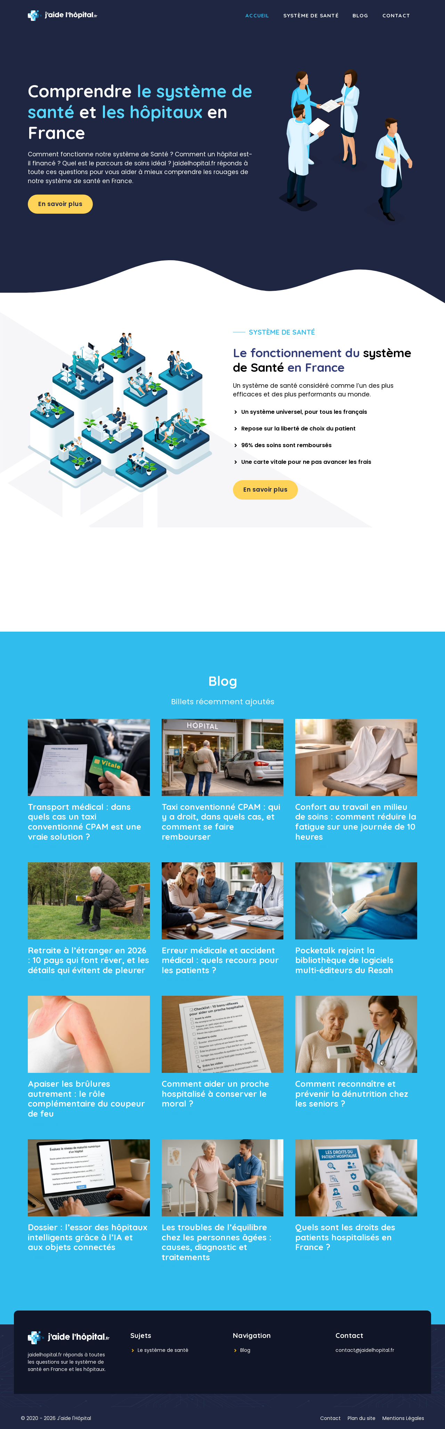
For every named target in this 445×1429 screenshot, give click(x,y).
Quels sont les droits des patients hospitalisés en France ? (345, 1237)
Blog (361, 15)
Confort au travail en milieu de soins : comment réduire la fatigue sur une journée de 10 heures (355, 822)
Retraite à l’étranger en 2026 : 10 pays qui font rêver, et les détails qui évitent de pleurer (88, 960)
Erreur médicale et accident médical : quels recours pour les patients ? (220, 960)
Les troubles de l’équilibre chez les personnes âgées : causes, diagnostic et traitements (217, 1242)
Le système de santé (163, 1350)
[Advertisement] (222, 579)
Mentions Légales (403, 1418)
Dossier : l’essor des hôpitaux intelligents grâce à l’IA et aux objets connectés (87, 1237)
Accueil (257, 15)
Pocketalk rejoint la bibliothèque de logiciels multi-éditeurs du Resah (344, 960)
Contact (396, 15)
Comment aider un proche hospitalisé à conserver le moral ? (215, 1093)
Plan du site (361, 1418)
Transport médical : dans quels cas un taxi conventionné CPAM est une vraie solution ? (84, 822)
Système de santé (311, 15)
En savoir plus (60, 204)
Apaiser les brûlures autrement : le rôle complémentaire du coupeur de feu (86, 1098)
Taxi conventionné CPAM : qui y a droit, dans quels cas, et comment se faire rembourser (221, 822)
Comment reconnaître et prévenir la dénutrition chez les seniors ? (351, 1093)
